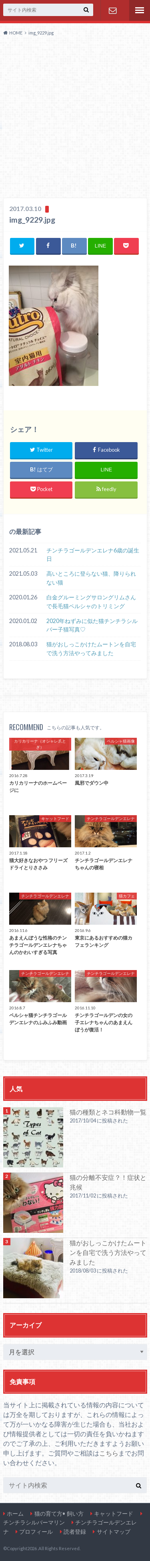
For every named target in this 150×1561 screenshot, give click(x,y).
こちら (108, 1453)
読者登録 (75, 1531)
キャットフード (113, 1513)
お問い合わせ (113, 10)
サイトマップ (113, 1531)
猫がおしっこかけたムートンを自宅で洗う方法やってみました (91, 648)
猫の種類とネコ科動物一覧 (108, 1112)
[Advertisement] (75, 118)
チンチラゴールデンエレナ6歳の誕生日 (92, 554)
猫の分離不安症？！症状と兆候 (108, 1182)
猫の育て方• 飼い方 (59, 1513)
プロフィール (36, 1531)
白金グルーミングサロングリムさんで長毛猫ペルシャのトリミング (91, 601)
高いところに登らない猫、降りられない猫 (91, 578)
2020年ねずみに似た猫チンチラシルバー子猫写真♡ (92, 625)
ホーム (15, 1513)
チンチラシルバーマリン (34, 1522)
